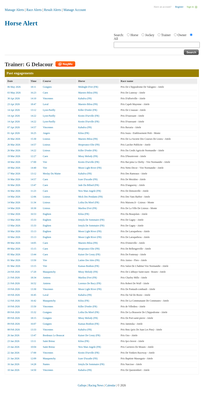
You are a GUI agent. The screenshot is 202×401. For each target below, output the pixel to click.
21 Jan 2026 (13, 358)
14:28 (33, 364)
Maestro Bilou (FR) (88, 92)
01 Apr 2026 (13, 133)
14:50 (33, 370)
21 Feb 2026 (13, 277)
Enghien (47, 214)
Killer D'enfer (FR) (87, 110)
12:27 (33, 156)
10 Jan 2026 (13, 370)
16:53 (33, 214)
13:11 (33, 341)
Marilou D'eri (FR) (87, 208)
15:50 (33, 306)
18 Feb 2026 (13, 294)
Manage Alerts (14, 10)
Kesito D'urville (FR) (88, 115)
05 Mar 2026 (13, 254)
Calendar (110, 385)
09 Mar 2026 (13, 242)
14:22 (33, 115)
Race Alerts (34, 10)
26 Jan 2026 (13, 335)
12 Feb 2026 (13, 300)
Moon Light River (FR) (89, 167)
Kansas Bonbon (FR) (88, 266)
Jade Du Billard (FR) (88, 185)
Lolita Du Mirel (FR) (88, 202)
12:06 (33, 196)
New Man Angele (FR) (89, 190)
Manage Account (74, 10)
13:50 (33, 260)
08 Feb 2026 (13, 329)
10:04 (33, 346)
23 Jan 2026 (13, 341)
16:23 (33, 92)
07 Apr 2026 (13, 127)
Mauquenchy (49, 271)
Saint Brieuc (49, 341)
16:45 (33, 294)
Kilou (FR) (83, 133)
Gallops (82, 385)
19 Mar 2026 (13, 156)
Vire (45, 162)
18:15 (33, 318)
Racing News (95, 385)
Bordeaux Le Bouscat (53, 335)
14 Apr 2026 (13, 110)
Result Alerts (52, 10)
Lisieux (46, 138)
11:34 (33, 202)
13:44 (33, 254)
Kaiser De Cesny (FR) (89, 254)
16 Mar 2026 (13, 179)
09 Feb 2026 (13, 312)
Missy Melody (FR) (88, 156)
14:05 (33, 242)
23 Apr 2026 (13, 104)
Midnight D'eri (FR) (88, 86)
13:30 (33, 289)
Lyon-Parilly (49, 110)
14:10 (33, 98)
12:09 (33, 358)
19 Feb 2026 (13, 289)
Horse (134, 35)
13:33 (33, 329)
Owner (182, 35)
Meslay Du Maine (52, 173)
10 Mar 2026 (13, 231)
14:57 (33, 127)
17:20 (33, 271)
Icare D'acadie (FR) (87, 179)
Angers (46, 133)
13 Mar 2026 (13, 214)
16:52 (33, 283)
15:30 (33, 138)
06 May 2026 (14, 86)
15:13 (33, 231)
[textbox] (157, 45)
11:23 (33, 190)
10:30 (33, 208)
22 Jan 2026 (13, 352)
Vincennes (48, 98)
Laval (45, 104)
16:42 (33, 300)
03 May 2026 (14, 92)
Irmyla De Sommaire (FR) (91, 219)
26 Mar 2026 (13, 138)
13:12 (33, 110)
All (116, 38)
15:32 (33, 312)
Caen (45, 92)
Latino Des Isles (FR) (89, 260)
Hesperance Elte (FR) (89, 144)
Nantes (46, 364)
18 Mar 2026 (13, 162)
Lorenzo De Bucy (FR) (89, 283)
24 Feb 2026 (13, 271)
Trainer (166, 35)
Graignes (47, 86)
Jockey (149, 35)
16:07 (33, 323)
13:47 (33, 185)
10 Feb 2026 (13, 306)
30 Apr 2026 (13, 98)
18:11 (33, 86)
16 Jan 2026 (13, 364)
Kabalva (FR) (85, 98)
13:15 (33, 266)
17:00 (33, 162)
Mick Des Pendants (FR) (90, 196)
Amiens (46, 277)
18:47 (33, 104)
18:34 (33, 277)
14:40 (33, 167)
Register (179, 6)
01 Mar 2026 (13, 260)
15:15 (33, 248)
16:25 (33, 133)
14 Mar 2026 (13, 196)
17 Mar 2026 (13, 173)
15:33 (33, 219)
